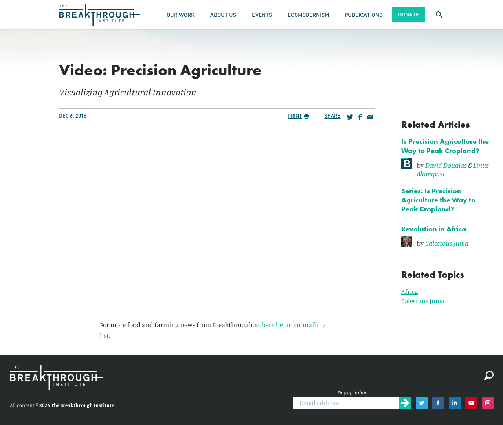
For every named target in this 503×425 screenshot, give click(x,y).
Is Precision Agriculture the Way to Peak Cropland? (445, 146)
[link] (447, 168)
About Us (223, 14)
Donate (408, 14)
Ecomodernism (308, 14)
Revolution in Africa (433, 228)
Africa (409, 291)
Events (262, 14)
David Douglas (446, 165)
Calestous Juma (446, 243)
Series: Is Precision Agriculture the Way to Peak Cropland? (438, 200)
